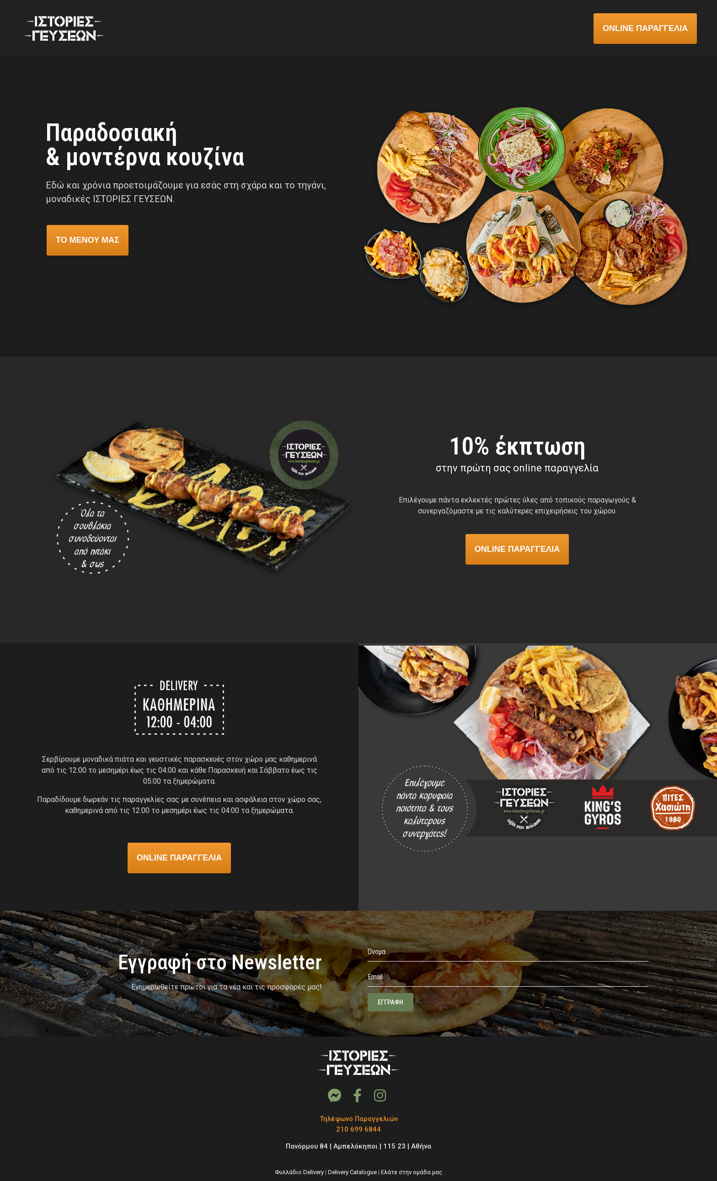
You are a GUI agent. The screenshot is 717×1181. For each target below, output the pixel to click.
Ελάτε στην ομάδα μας (411, 1172)
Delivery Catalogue (352, 1172)
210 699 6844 (358, 1129)
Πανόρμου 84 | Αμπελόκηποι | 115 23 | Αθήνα (358, 1146)
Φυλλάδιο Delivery (299, 1172)
